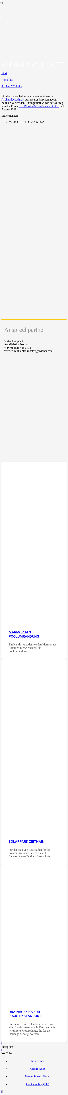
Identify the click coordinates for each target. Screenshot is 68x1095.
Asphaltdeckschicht (12, 99)
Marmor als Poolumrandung (24, 634)
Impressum (37, 1061)
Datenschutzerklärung (37, 1076)
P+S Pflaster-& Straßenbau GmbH (39, 106)
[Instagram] (2, 1043)
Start (4, 73)
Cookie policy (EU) (37, 1084)
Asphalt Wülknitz (11, 86)
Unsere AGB (37, 1068)
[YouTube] (0, 16)
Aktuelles (7, 79)
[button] (2, 1091)
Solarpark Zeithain (26, 841)
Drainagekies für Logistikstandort (25, 1014)
